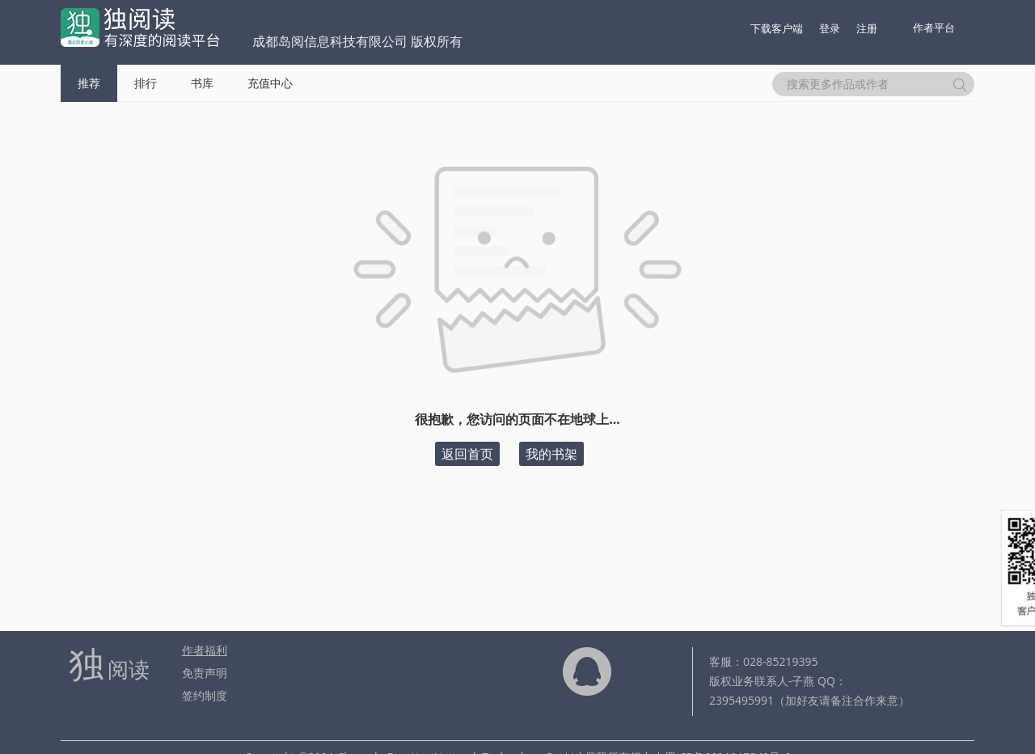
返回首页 (467, 454)
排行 (145, 83)
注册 (866, 28)
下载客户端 (776, 28)
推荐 (89, 83)
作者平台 (934, 27)
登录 (829, 28)
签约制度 (204, 695)
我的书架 (551, 454)
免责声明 (204, 672)
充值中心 (270, 83)
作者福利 (204, 650)
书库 (202, 83)
